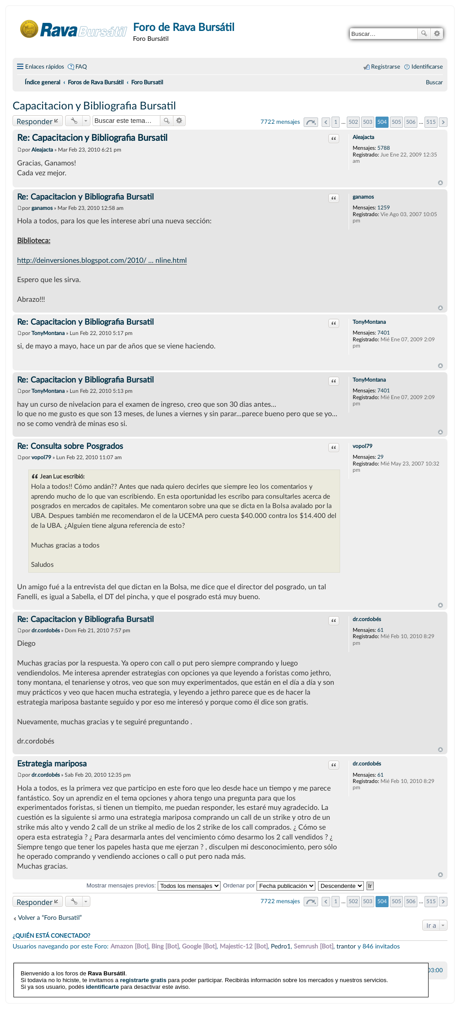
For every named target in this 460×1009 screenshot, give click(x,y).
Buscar (424, 33)
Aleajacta (363, 137)
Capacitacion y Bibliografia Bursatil (94, 106)
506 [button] (411, 122)
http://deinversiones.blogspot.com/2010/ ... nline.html (102, 260)
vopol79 (362, 446)
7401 (383, 332)
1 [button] (335, 122)
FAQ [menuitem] (81, 67)
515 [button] (431, 122)
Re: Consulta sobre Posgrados (70, 447)
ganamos (363, 197)
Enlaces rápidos (44, 67)
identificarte (102, 981)
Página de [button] (311, 122)
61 (380, 630)
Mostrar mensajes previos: (153, 885)
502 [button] (353, 122)
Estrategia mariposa (52, 764)
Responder (35, 121)
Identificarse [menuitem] (427, 67)
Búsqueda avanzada (437, 33)
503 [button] (367, 122)
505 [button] (396, 122)
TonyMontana (369, 322)
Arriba (440, 183)
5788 (383, 148)
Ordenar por (269, 885)
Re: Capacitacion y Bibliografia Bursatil (92, 138)
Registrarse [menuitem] (385, 67)
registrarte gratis (143, 974)
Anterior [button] (326, 122)
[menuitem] (434, 82)
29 (380, 457)
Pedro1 (281, 946)
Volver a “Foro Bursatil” (50, 917)
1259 (383, 207)
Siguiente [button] (443, 122)
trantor (346, 946)
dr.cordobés (367, 619)
